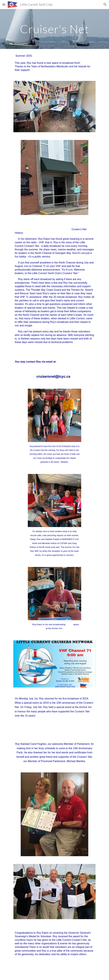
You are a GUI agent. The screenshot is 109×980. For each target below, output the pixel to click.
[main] (54, 29)
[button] (4, 4)
